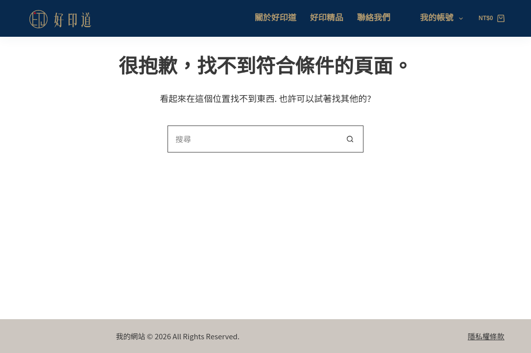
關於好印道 (275, 18)
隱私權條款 (486, 336)
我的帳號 (443, 19)
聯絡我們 (373, 18)
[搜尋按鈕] (350, 139)
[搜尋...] (252, 139)
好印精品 (326, 18)
